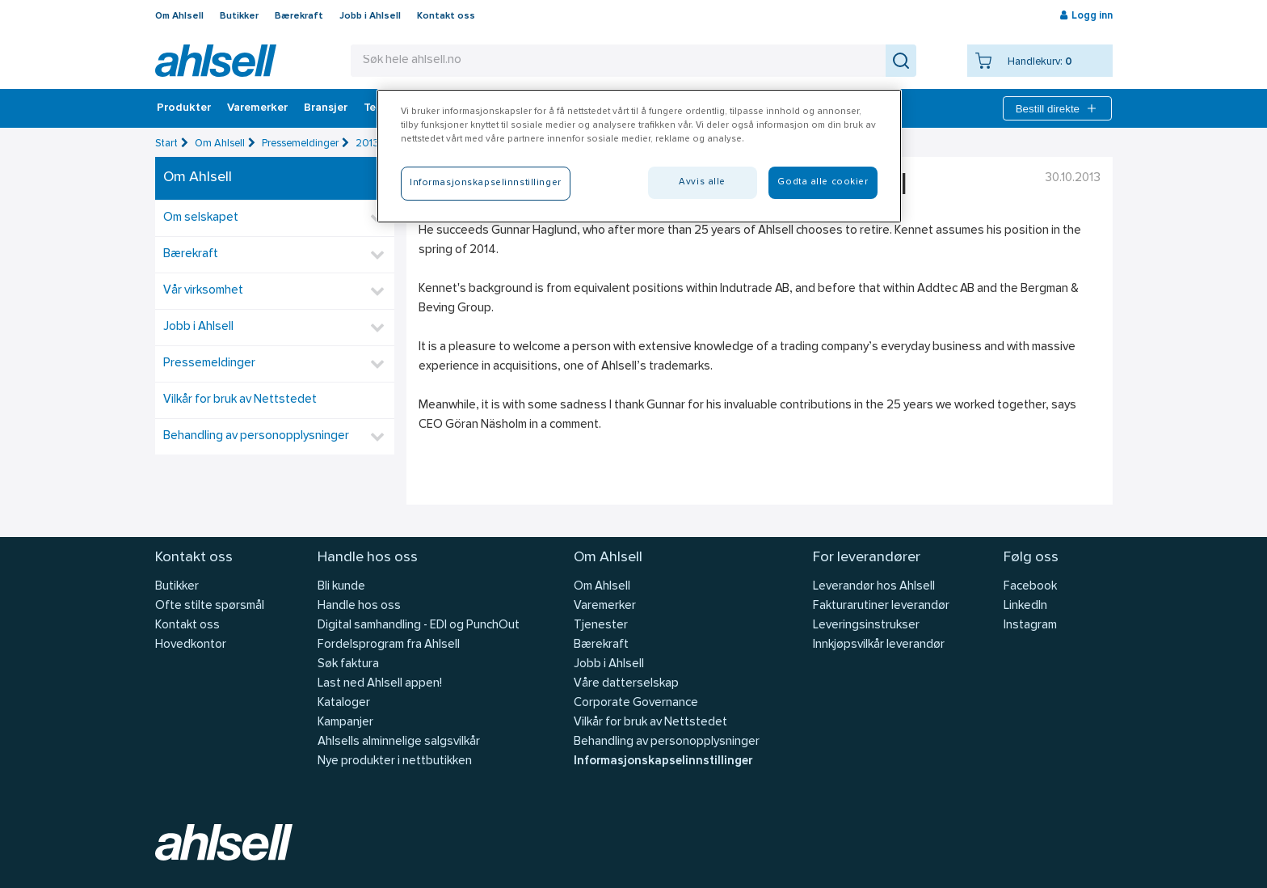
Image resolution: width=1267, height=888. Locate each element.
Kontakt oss (446, 16)
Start (166, 143)
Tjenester (601, 625)
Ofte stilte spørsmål (209, 606)
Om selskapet (200, 218)
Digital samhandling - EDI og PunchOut (419, 625)
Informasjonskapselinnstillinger (663, 761)
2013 (367, 143)
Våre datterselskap (626, 684)
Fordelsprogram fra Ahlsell (389, 645)
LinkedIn (1025, 606)
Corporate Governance (636, 703)
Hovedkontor (190, 645)
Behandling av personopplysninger (256, 436)
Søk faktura (348, 664)
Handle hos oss (359, 606)
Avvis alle (702, 182)
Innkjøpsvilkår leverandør (879, 645)
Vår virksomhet (203, 290)
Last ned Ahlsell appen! (380, 684)
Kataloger (344, 703)
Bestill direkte (1057, 108)
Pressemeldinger (300, 143)
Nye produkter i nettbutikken (395, 761)
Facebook (1030, 586)
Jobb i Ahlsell (370, 16)
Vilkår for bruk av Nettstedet (240, 400)
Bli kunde (341, 586)
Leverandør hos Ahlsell (874, 586)
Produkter (184, 108)
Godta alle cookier (822, 182)
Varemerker (257, 108)
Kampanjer (345, 722)
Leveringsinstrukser (866, 625)
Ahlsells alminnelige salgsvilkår (399, 742)
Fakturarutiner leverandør (881, 606)
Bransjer (325, 108)
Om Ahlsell (179, 16)
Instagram (1030, 625)
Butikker (239, 16)
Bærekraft (299, 16)
